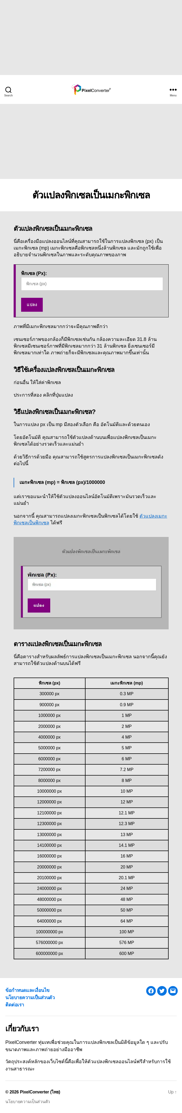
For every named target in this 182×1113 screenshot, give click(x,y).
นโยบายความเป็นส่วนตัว (30, 997)
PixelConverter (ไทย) (40, 1092)
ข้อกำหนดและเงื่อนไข (27, 990)
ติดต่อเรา (14, 1004)
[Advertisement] (89, 37)
